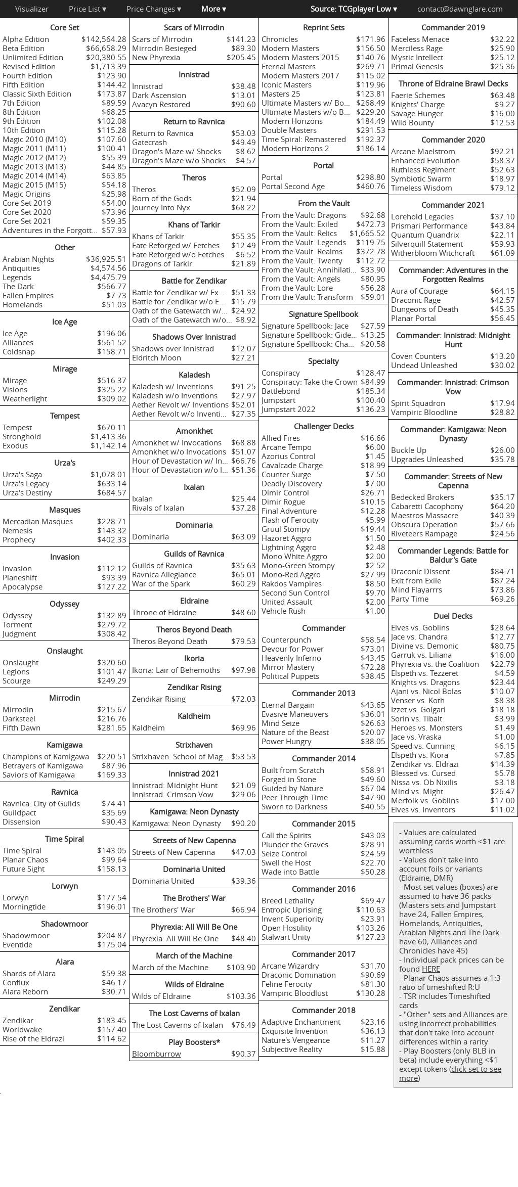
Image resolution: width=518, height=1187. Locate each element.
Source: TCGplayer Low (354, 9)
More (213, 9)
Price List (87, 9)
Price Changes (153, 9)
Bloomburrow (156, 1053)
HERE (431, 969)
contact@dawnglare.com (460, 9)
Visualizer (32, 9)
